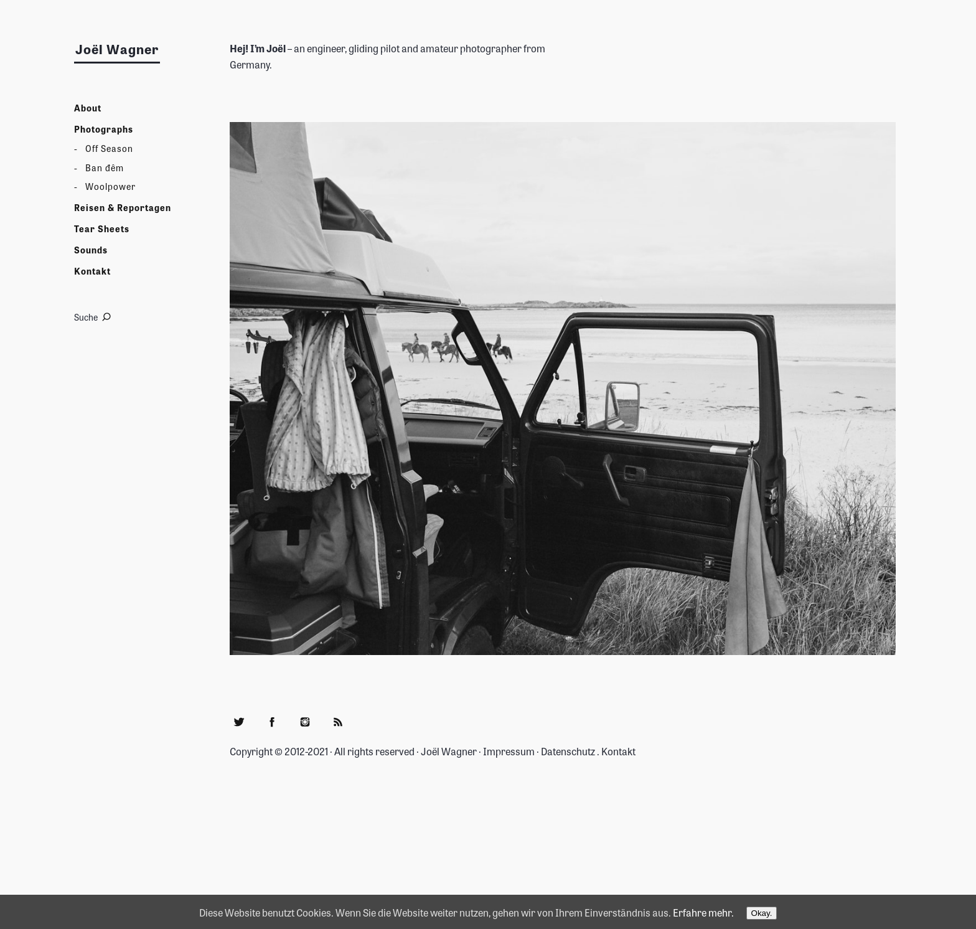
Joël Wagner (117, 49)
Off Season (109, 148)
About (87, 108)
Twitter (239, 721)
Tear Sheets (101, 229)
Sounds (91, 250)
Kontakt (92, 271)
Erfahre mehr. (703, 912)
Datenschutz (568, 750)
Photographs (103, 129)
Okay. (761, 913)
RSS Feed (338, 721)
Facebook (272, 721)
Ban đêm (104, 168)
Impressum (509, 750)
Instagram (305, 721)
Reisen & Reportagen (122, 208)
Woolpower (110, 186)
